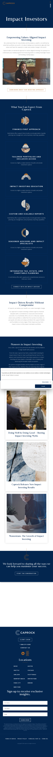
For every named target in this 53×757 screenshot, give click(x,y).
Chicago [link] (31, 671)
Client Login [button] (25, 640)
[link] (9, 3)
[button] (25, 721)
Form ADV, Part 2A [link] (34, 739)
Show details (45, 382)
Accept (43, 386)
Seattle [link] (16, 671)
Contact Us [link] (25, 648)
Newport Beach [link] (19, 679)
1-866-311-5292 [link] (25, 645)
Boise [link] (16, 667)
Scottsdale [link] (32, 675)
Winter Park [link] (32, 679)
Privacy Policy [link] (22, 739)
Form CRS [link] (45, 739)
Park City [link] (17, 683)
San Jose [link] (17, 675)
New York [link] (17, 687)
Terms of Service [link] (10, 739)
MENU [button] (50, 6)
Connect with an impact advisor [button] (26, 286)
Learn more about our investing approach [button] (26, 90)
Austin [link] (30, 667)
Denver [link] (30, 683)
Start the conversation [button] (26, 574)
